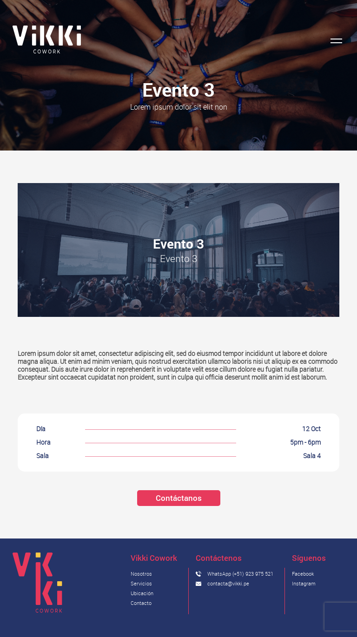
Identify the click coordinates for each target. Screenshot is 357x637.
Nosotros (141, 573)
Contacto (141, 602)
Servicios (141, 583)
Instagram (304, 583)
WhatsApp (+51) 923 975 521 (240, 573)
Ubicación (142, 593)
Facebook (303, 573)
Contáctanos (179, 498)
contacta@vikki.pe (228, 583)
